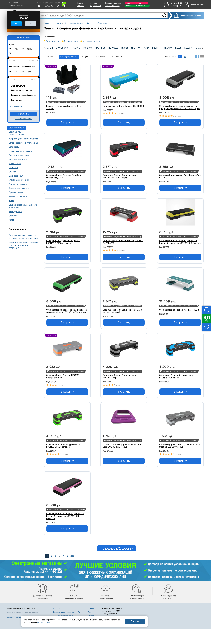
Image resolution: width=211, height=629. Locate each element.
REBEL (178, 48)
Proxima (168, 48)
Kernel (124, 48)
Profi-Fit (156, 48)
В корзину (67, 122)
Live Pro (135, 48)
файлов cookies (43, 622)
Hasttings (100, 48)
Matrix (146, 48)
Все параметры (16, 106)
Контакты (80, 6)
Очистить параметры (23, 119)
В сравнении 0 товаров (191, 15)
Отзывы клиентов (112, 6)
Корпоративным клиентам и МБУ (66, 612)
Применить (23, 114)
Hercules (113, 48)
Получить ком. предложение (137, 6)
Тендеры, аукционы (113, 3)
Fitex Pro (75, 48)
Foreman (87, 48)
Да (16, 24)
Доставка (94, 3)
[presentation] (45, 48)
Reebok (188, 48)
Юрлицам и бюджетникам (136, 3)
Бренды (91, 612)
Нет (30, 24)
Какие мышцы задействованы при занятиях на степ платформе (23, 245)
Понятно (135, 621)
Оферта (10, 617)
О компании (82, 3)
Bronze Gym (62, 48)
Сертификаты (95, 6)
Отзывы (91, 608)
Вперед (70, 556)
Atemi (50, 48)
